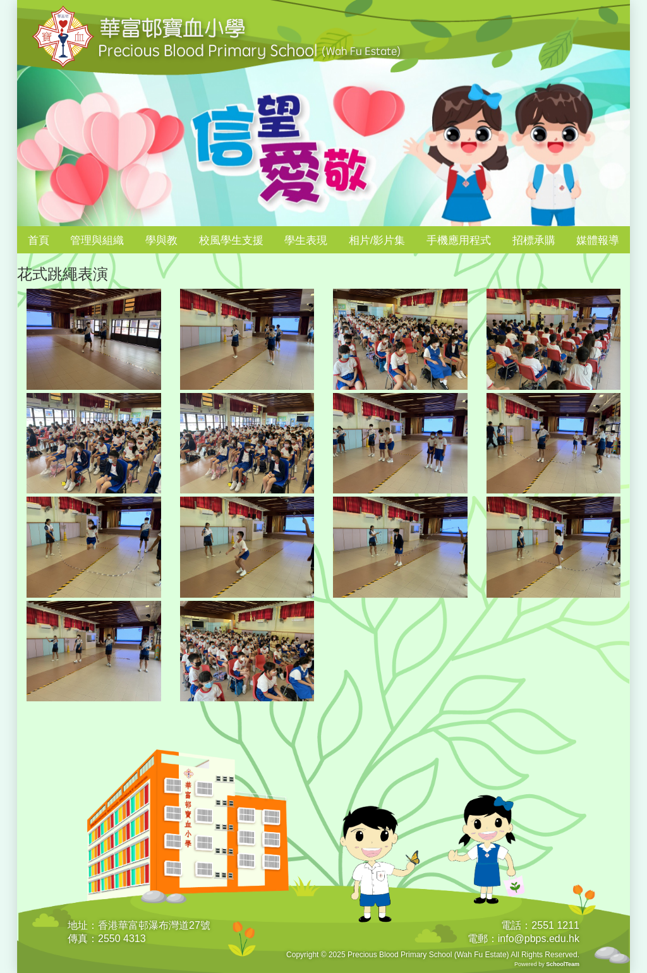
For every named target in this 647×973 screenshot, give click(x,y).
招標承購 (533, 240)
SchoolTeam (562, 964)
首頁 (38, 240)
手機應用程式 (458, 240)
